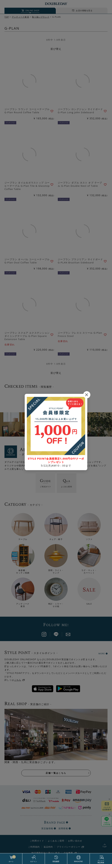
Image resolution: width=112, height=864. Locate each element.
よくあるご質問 (56, 840)
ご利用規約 (34, 846)
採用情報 (63, 828)
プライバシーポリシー (68, 847)
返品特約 (48, 846)
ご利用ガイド (37, 840)
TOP (6, 17)
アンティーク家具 (20, 17)
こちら (17, 679)
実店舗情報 (47, 828)
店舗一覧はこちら (56, 772)
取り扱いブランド (40, 17)
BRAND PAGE (54, 822)
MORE (101, 653)
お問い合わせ (75, 840)
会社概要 (68, 853)
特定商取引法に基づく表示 (45, 852)
